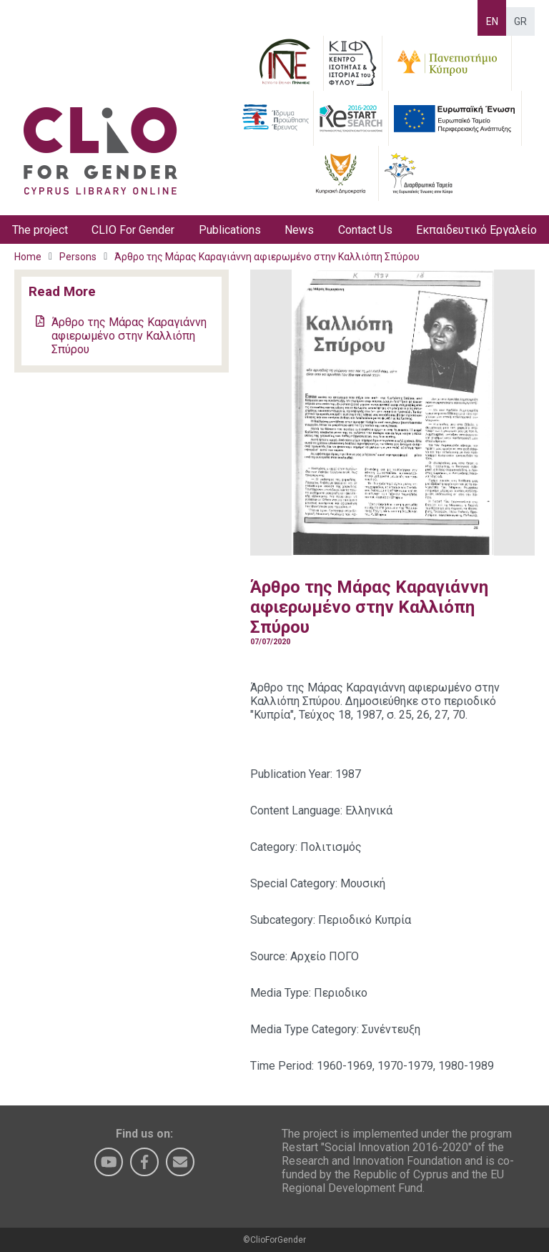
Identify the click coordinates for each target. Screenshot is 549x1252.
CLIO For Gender (133, 230)
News (299, 230)
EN (492, 21)
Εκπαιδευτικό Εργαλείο (476, 230)
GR (520, 21)
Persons (78, 256)
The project (40, 230)
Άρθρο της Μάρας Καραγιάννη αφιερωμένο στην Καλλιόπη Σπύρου (267, 256)
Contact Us (365, 230)
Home (27, 256)
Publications (230, 230)
